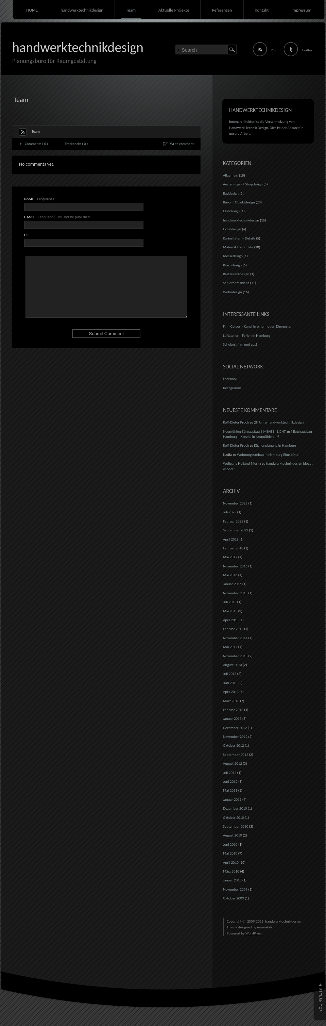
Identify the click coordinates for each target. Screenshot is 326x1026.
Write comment (182, 144)
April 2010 (231, 862)
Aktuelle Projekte (173, 10)
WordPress (253, 933)
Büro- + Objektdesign (239, 202)
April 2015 (231, 620)
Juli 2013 (229, 674)
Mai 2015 (230, 611)
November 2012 (235, 736)
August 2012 (232, 763)
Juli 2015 (229, 602)
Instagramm (232, 388)
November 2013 (235, 656)
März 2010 (231, 871)
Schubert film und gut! (240, 344)
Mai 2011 (230, 790)
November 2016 (235, 566)
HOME (32, 10)
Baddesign (231, 193)
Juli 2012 (229, 773)
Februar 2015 (233, 629)
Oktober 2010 (233, 817)
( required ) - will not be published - (58, 217)
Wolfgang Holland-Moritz (242, 463)
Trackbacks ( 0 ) (76, 144)
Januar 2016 (232, 584)
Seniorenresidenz (236, 283)
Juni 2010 (230, 844)
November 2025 (235, 503)
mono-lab (264, 927)
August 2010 (232, 835)
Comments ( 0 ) (36, 144)
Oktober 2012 (233, 745)
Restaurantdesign (236, 274)
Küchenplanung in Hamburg (275, 445)
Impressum (301, 10)
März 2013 (231, 701)
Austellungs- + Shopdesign (243, 184)
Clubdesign (231, 211)
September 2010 (235, 826)
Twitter (307, 50)
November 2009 (235, 889)
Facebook (230, 379)
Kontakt (262, 10)
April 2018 (231, 539)
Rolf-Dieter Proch (236, 422)
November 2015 (235, 593)
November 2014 (235, 638)
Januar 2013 (232, 718)
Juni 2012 (230, 781)
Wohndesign (232, 292)
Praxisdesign (232, 265)
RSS (273, 50)
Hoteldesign (232, 229)
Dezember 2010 (235, 808)
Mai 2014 (230, 647)
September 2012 (235, 754)
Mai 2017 (230, 557)
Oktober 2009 (233, 898)
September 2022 (235, 530)
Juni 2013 (230, 683)
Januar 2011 (232, 799)
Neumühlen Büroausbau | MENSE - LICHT (254, 431)
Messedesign (233, 256)
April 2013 (231, 692)
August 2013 (232, 665)
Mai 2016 (230, 575)
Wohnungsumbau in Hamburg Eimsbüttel (268, 454)
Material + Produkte (238, 247)
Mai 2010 (230, 853)
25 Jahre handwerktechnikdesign (279, 422)
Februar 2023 (233, 521)
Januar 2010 (232, 880)
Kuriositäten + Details (239, 238)
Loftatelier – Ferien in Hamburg (246, 335)
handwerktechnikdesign (82, 10)
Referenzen (222, 10)
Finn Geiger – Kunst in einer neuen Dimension (257, 326)
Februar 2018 (233, 548)
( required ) (39, 199)
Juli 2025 (229, 512)
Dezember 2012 (235, 728)
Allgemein (230, 175)
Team (131, 10)
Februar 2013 (233, 710)
